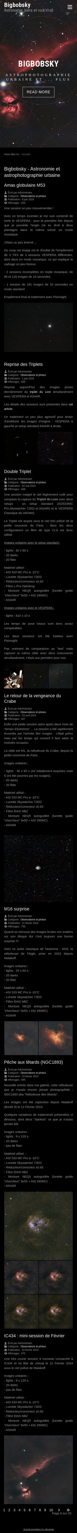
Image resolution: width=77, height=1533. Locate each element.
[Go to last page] (68, 1510)
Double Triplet (17, 471)
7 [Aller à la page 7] (35, 1510)
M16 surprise (16, 908)
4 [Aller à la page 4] (20, 1510)
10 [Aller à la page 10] (51, 1510)
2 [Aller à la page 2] (9, 1510)
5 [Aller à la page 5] (24, 1510)
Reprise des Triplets (23, 364)
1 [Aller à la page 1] (4, 1510)
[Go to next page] (59, 1510)
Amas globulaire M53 (24, 185)
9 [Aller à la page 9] (45, 1510)
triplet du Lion (40, 391)
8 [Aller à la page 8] (40, 1510)
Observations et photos (33, 196)
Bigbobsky (17, 4)
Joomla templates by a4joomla (38, 1529)
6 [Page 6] (30, 1510)
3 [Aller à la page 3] (14, 1510)
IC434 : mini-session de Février (34, 1335)
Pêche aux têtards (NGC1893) (33, 1062)
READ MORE (38, 92)
